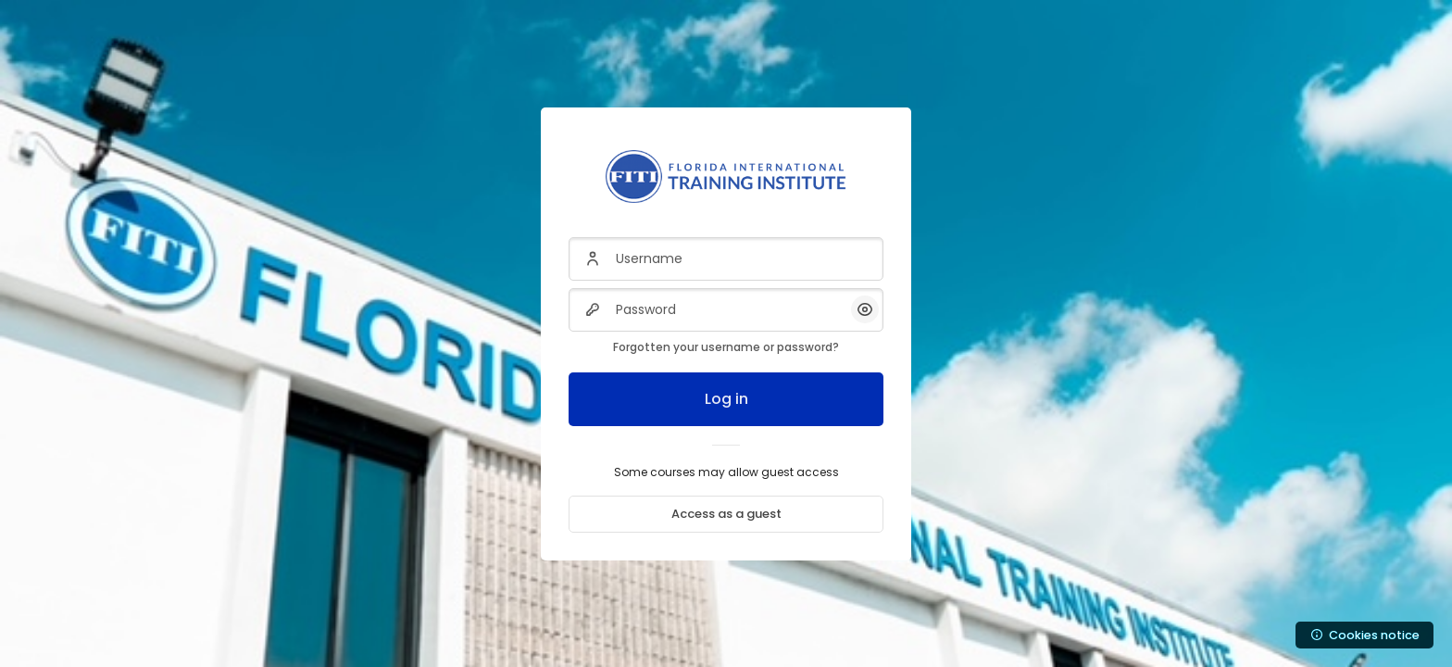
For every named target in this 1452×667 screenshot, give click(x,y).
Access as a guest (726, 513)
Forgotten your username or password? (726, 347)
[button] (865, 309)
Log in (726, 398)
